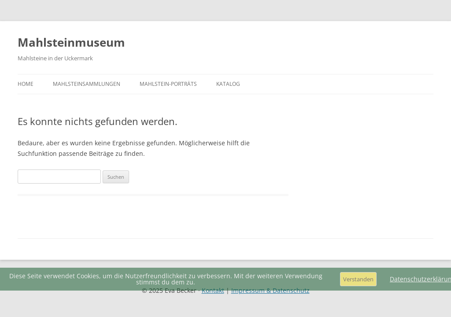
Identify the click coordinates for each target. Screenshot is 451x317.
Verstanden (358, 279)
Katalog (228, 84)
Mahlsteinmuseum (71, 42)
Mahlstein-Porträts (168, 84)
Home (25, 84)
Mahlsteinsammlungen (86, 84)
